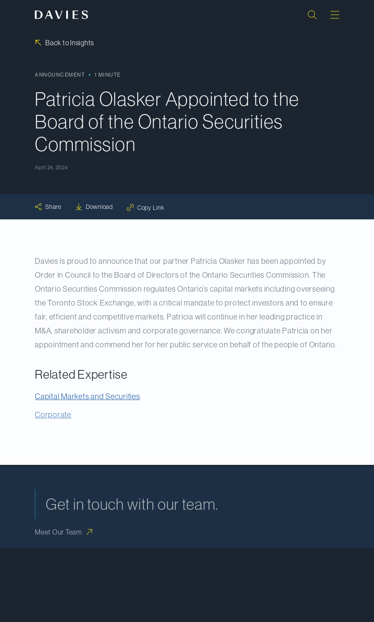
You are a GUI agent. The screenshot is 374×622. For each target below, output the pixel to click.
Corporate (53, 418)
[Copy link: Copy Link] (146, 209)
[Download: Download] (94, 207)
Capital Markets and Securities (87, 399)
